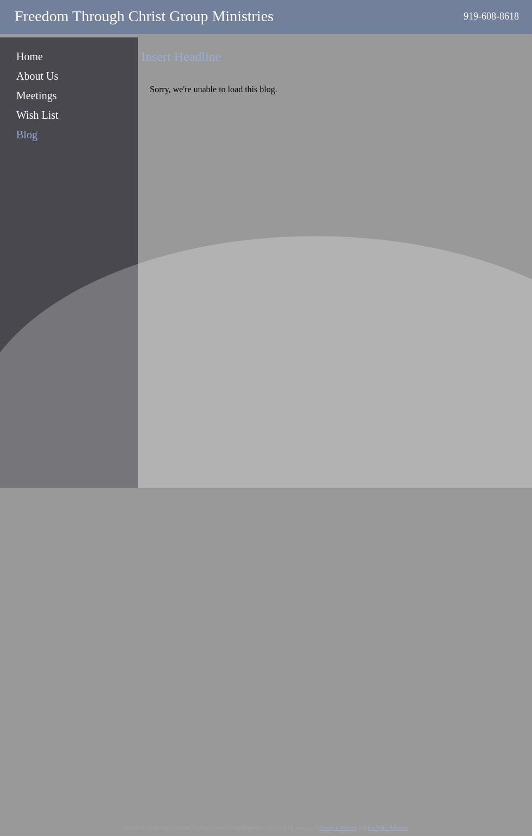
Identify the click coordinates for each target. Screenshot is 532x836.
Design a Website (338, 828)
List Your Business (388, 828)
